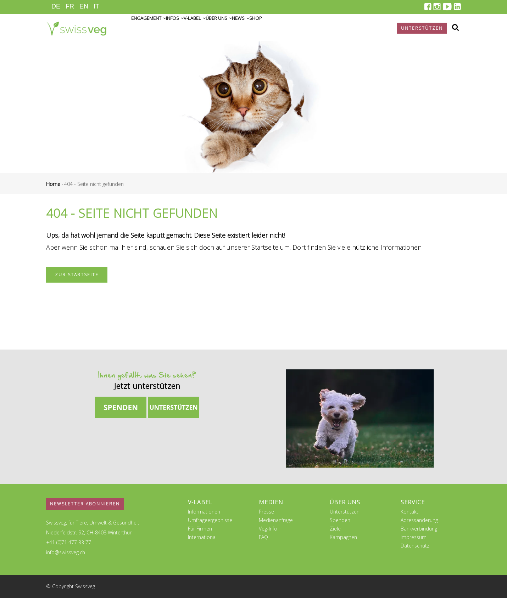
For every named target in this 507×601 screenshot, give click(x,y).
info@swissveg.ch (65, 555)
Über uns (256, 28)
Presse (266, 514)
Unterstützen (345, 514)
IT (96, 6)
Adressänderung (419, 523)
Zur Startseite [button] (77, 278)
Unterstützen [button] (422, 28)
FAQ (263, 540)
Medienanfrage (276, 523)
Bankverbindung (419, 531)
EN (83, 6)
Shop (312, 28)
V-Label (221, 28)
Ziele (335, 531)
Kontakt (409, 514)
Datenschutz (415, 548)
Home (53, 187)
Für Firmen (200, 531)
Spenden (340, 523)
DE (55, 6)
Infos (191, 28)
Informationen (204, 514)
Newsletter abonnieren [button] (85, 507)
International (202, 540)
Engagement (154, 28)
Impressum (414, 540)
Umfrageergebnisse (210, 523)
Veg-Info (268, 531)
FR (70, 6)
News (288, 28)
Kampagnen (343, 540)
